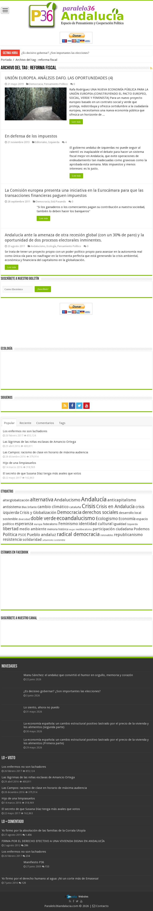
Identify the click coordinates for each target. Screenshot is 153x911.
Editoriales (41, 142)
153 (47, 866)
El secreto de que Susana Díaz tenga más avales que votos (42, 473)
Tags (62, 423)
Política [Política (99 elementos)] (10, 534)
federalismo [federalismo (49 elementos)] (50, 524)
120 (24, 883)
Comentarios (45, 423)
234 (28, 856)
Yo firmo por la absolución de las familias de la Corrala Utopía (43, 830)
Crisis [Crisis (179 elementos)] (88, 506)
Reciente (25, 423)
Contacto (100, 906)
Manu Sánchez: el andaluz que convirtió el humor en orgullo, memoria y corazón (78, 675)
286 (26, 845)
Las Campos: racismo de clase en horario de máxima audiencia (45, 452)
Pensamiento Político (56, 83)
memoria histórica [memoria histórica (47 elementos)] (57, 529)
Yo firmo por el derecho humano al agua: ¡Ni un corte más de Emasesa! (50, 878)
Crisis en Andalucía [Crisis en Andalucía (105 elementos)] (115, 506)
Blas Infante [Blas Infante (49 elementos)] (29, 507)
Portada (6, 60)
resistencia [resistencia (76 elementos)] (12, 539)
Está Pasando (58, 201)
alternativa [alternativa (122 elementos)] (41, 500)
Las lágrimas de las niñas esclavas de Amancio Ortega (39, 442)
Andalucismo (38, 246)
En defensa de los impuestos (31, 136)
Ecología (51, 246)
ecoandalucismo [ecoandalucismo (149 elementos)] (76, 518)
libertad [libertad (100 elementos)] (11, 528)
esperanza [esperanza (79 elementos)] (24, 523)
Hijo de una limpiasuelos (19, 463)
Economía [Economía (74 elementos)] (127, 518)
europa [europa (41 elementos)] (38, 524)
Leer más (76, 121)
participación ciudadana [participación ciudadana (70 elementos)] (113, 529)
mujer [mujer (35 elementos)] (72, 529)
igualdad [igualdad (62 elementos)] (119, 524)
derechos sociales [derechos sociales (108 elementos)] (100, 512)
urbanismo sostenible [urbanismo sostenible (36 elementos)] (53, 540)
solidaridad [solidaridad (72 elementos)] (32, 539)
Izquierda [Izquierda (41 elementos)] (132, 524)
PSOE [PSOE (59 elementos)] (22, 535)
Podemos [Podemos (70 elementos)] (142, 529)
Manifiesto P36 (34, 862)
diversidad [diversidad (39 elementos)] (24, 519)
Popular (9, 423)
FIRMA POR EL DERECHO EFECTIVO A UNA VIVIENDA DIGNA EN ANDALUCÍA (53, 841)
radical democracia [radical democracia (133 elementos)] (78, 534)
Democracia (36, 83)
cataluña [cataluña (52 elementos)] (75, 507)
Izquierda (53, 142)
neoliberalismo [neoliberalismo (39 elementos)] (84, 529)
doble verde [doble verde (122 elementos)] (43, 518)
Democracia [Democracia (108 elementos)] (69, 512)
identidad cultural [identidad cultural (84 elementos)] (96, 523)
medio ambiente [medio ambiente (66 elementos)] (32, 529)
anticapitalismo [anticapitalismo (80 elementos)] (121, 500)
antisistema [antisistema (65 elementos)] (12, 507)
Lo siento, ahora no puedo (41, 707)
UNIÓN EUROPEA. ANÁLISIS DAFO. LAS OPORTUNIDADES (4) (59, 78)
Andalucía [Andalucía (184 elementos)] (94, 499)
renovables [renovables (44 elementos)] (106, 535)
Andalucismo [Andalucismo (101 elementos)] (67, 499)
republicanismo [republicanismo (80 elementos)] (128, 534)
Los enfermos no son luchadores (25, 431)
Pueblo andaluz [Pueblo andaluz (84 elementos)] (41, 534)
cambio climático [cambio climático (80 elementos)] (53, 507)
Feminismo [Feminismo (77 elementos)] (68, 523)
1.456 (29, 834)
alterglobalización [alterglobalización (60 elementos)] (16, 500)
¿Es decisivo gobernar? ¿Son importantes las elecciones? (55, 52)
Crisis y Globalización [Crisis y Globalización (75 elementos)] (38, 512)
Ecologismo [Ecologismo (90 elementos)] (107, 518)
